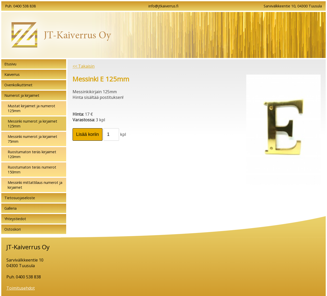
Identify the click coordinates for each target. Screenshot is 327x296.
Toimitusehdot (20, 288)
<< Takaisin (84, 66)
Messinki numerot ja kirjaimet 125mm (32, 123)
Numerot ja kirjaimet (21, 95)
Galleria (10, 208)
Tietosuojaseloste (19, 197)
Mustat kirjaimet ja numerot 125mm (31, 108)
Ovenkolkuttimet (18, 84)
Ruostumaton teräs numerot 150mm (32, 169)
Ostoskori (12, 229)
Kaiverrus (12, 74)
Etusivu (10, 64)
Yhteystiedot (15, 218)
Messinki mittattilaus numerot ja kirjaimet (35, 185)
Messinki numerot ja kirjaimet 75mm (32, 139)
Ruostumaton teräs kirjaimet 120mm (32, 154)
